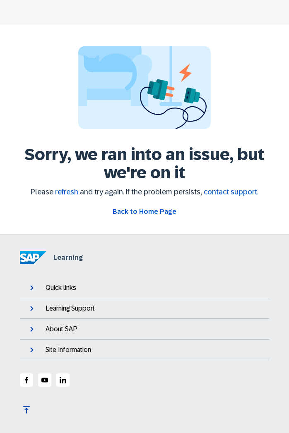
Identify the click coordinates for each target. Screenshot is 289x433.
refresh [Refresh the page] (66, 192)
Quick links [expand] (52, 288)
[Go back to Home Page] (144, 212)
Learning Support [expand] (61, 308)
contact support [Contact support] (230, 192)
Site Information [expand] (59, 350)
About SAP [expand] (52, 329)
